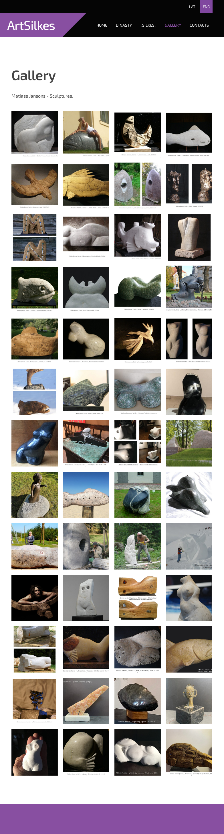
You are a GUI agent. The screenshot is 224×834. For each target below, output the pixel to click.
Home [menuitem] (101, 25)
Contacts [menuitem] (199, 25)
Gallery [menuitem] (173, 25)
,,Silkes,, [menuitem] (148, 25)
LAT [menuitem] (192, 6)
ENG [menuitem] (206, 6)
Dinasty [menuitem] (124, 25)
